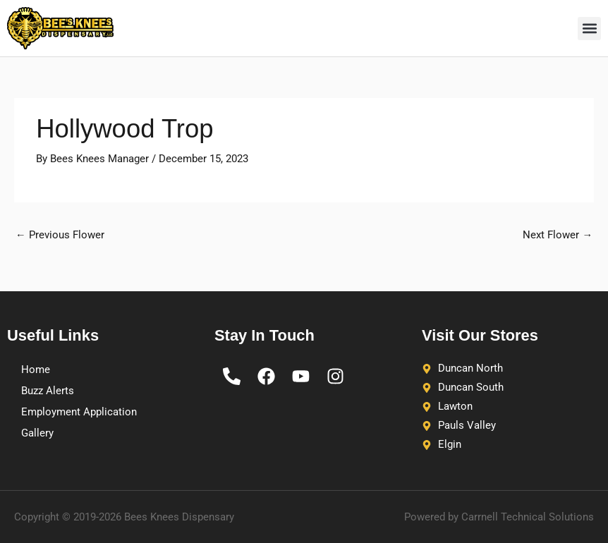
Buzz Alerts (47, 390)
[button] (589, 28)
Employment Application (79, 411)
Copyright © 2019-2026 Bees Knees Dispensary (124, 517)
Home (35, 369)
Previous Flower (60, 234)
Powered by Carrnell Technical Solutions (499, 517)
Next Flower (557, 234)
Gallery (37, 433)
